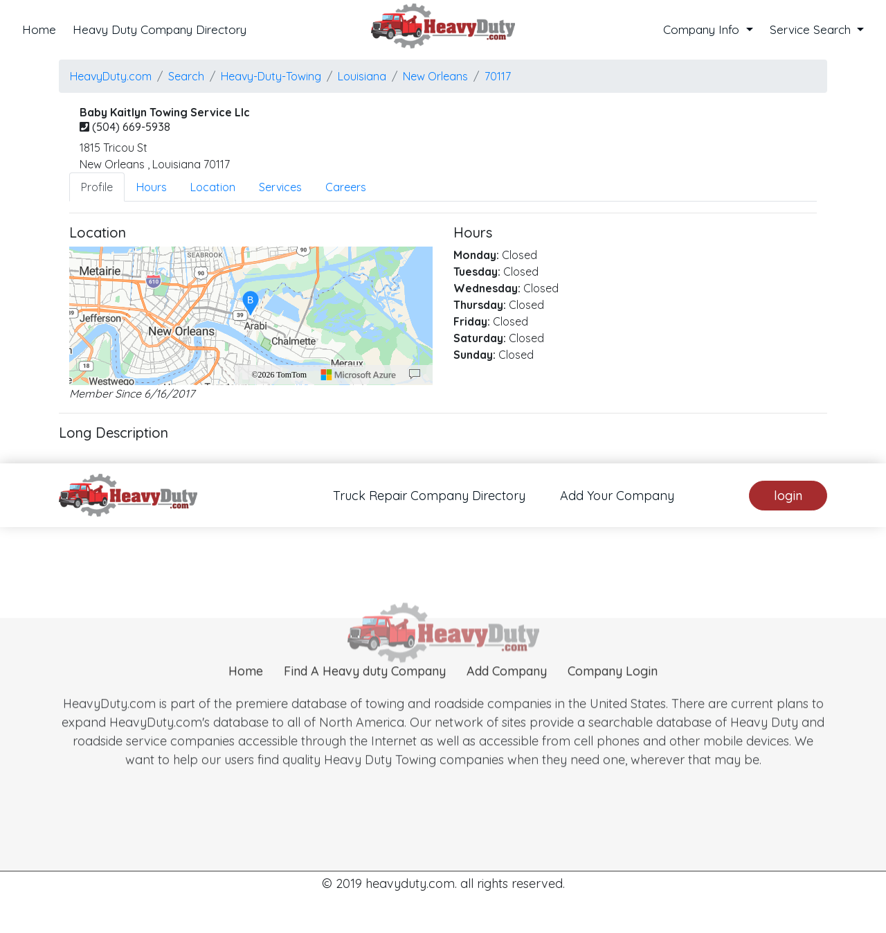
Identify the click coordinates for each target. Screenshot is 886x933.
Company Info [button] (703, 29)
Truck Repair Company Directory (429, 496)
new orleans (435, 76)
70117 (498, 76)
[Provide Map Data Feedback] (415, 375)
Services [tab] (280, 187)
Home (39, 29)
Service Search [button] (812, 29)
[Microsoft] (358, 374)
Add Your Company (617, 496)
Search (186, 76)
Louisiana (362, 76)
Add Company (507, 696)
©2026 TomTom (279, 375)
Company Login (613, 696)
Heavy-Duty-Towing (271, 76)
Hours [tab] (151, 187)
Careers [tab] (345, 187)
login (788, 496)
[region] (251, 316)
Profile (97, 187)
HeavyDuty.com (111, 76)
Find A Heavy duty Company (365, 696)
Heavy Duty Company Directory (159, 29)
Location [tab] (212, 187)
